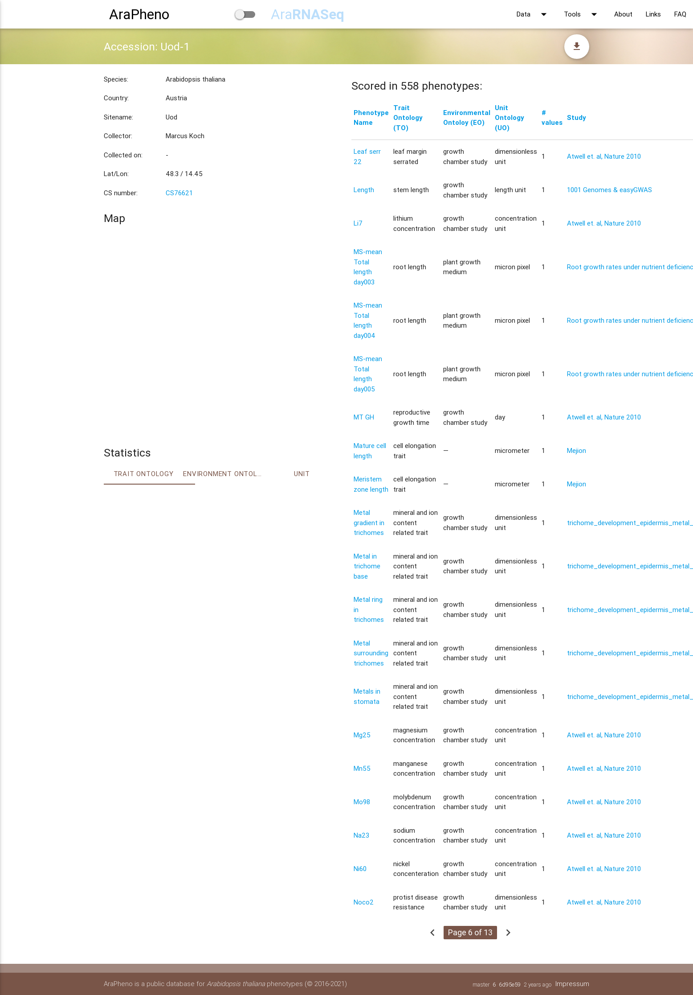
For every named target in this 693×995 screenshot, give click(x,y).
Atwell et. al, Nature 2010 (604, 156)
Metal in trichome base (367, 566)
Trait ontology (144, 473)
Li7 (358, 223)
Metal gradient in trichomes (369, 522)
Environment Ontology (222, 473)
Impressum (572, 983)
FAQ (680, 14)
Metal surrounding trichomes (371, 653)
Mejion (576, 450)
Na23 (361, 835)
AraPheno (139, 14)
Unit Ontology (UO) (509, 117)
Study (576, 117)
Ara (307, 14)
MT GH (364, 417)
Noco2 (364, 902)
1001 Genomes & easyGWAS (609, 189)
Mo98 (362, 802)
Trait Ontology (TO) (408, 117)
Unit (302, 473)
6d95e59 (510, 984)
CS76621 (179, 193)
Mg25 (362, 735)
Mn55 (362, 768)
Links (653, 14)
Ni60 (360, 868)
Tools (582, 14)
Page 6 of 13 (470, 932)
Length (364, 189)
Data (533, 14)
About (623, 14)
